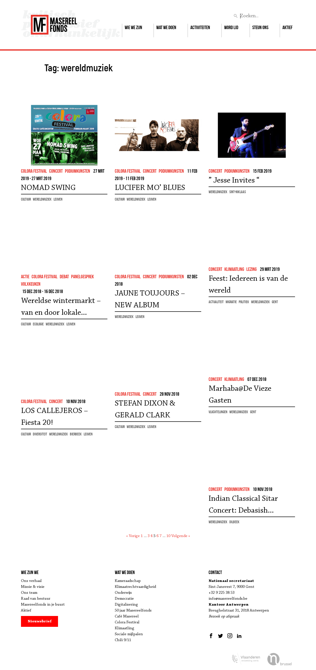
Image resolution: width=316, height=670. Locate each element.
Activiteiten (200, 27)
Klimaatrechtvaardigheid (135, 587)
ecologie (38, 324)
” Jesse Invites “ (234, 181)
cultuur (26, 199)
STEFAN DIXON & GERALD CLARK (145, 409)
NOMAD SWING (48, 188)
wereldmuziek (42, 199)
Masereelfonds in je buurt (43, 605)
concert (56, 171)
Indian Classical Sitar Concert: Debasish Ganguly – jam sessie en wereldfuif (247, 506)
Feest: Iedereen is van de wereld (248, 285)
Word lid (231, 27)
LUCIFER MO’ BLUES (150, 188)
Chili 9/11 (123, 640)
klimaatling (234, 269)
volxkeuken (30, 284)
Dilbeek (234, 522)
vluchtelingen (218, 412)
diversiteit (40, 434)
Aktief (287, 27)
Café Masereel (127, 616)
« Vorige (133, 536)
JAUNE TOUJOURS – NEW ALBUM (150, 299)
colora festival (34, 171)
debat (64, 276)
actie (25, 276)
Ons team (29, 593)
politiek (244, 302)
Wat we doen (166, 27)
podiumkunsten (77, 171)
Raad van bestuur (35, 599)
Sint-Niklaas (237, 192)
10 (168, 536)
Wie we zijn (133, 27)
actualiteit (216, 302)
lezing (251, 269)
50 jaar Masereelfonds (133, 611)
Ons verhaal (31, 581)
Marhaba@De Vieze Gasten (240, 395)
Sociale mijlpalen (129, 634)
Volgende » (180, 536)
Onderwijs (123, 593)
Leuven (58, 199)
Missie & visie (32, 587)
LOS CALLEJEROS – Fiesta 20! (54, 417)
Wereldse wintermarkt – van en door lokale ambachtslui (61, 308)
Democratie (124, 599)
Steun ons (260, 27)
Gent (275, 302)
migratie (231, 302)
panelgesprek (82, 276)
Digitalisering (126, 605)
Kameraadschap (128, 581)
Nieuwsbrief (40, 621)
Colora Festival (127, 622)
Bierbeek (76, 434)
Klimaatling (124, 628)
